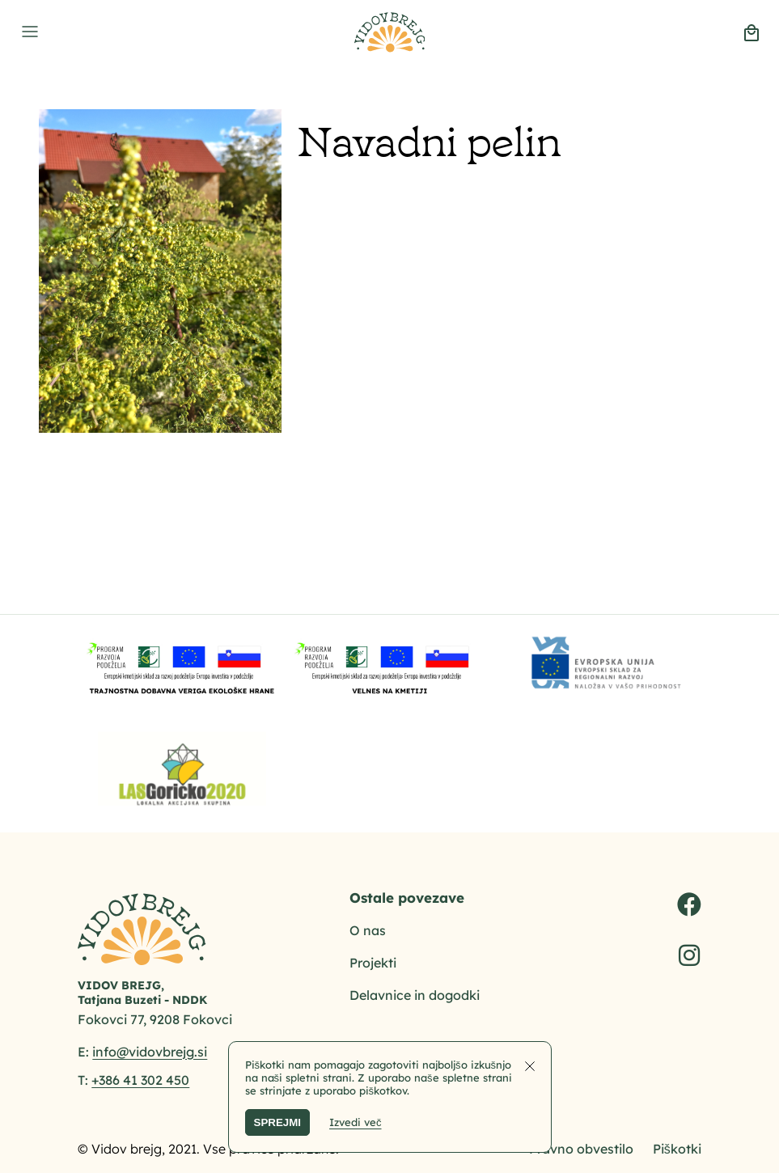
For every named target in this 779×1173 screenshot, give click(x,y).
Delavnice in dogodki (414, 995)
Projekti (372, 963)
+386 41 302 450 (140, 1080)
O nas (367, 930)
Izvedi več (355, 1122)
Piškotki (677, 1149)
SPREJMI (278, 1122)
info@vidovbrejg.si (149, 1052)
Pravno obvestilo (581, 1149)
